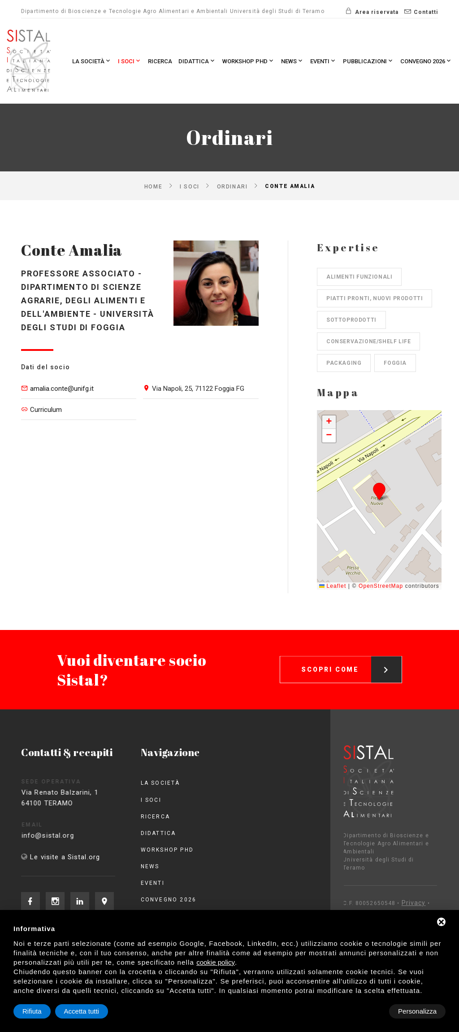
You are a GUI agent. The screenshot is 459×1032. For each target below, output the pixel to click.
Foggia (395, 363)
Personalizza (41, 1011)
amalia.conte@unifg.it (62, 389)
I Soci (130, 61)
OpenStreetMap (381, 586)
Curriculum (46, 410)
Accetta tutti (419, 1011)
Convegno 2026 (426, 61)
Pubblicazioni (368, 61)
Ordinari (232, 186)
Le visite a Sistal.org (65, 857)
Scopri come (351, 660)
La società (92, 61)
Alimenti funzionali (359, 277)
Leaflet (332, 586)
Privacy (382, 902)
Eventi (323, 61)
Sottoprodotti (351, 320)
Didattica (197, 61)
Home (153, 186)
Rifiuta (369, 1011)
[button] (379, 491)
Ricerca (160, 61)
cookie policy (215, 962)
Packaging (343, 363)
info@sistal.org (58, 835)
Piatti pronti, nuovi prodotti (374, 298)
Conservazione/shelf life (368, 341)
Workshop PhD (248, 61)
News (292, 61)
